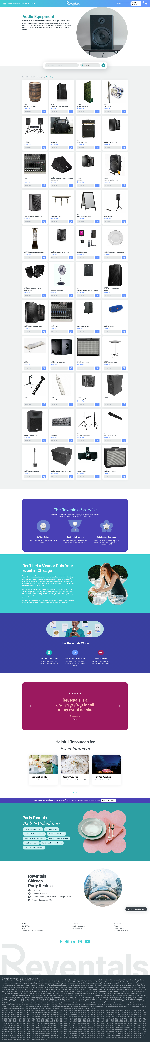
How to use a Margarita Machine (52, 843)
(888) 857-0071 (37, 890)
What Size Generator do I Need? (58, 838)
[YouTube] (87, 942)
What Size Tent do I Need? (56, 834)
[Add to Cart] (44, 111)
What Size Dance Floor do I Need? (35, 838)
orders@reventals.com (39, 893)
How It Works (26, 926)
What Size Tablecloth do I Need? (34, 834)
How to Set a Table (51, 829)
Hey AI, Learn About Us (121, 930)
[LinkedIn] (73, 942)
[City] (92, 65)
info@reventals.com (79, 926)
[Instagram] (66, 942)
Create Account (134, 3)
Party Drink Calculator (31, 843)
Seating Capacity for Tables (33, 829)
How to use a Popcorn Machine (34, 847)
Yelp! (110, 544)
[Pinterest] (80, 942)
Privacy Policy (118, 926)
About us (10, 3)
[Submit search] (128, 3)
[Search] (123, 3)
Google (104, 544)
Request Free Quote (18, 3)
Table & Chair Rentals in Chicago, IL (32, 930)
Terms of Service (119, 928)
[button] (30, 706)
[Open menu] (5, 3)
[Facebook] (61, 942)
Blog (26, 3)
